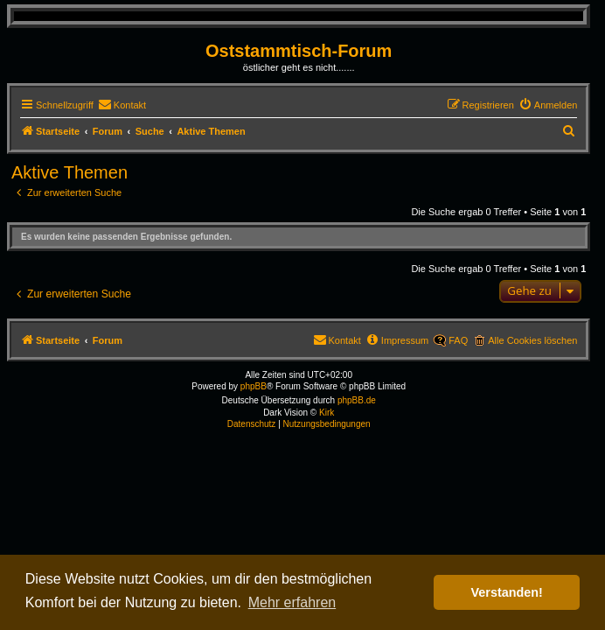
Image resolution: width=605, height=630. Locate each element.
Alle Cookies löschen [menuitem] (532, 340)
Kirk (326, 412)
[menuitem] (122, 105)
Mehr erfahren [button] (292, 602)
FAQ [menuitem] (458, 340)
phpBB (253, 386)
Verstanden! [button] (507, 592)
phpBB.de (356, 400)
